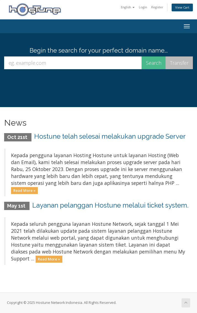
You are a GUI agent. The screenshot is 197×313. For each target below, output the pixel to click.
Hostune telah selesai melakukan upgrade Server (110, 136)
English (128, 7)
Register (157, 7)
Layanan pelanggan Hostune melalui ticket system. (110, 205)
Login (143, 7)
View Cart (182, 7)
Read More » (24, 190)
